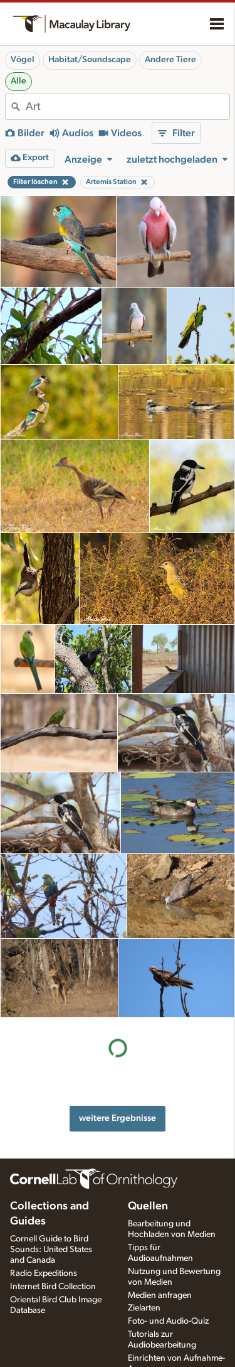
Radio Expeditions (43, 1254)
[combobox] (127, 106)
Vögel (22, 59)
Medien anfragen (160, 1276)
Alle (18, 81)
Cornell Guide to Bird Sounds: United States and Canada (51, 1231)
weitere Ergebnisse (117, 1039)
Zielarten (144, 1289)
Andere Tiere (170, 59)
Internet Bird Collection (53, 1267)
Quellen (148, 1187)
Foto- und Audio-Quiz (168, 1302)
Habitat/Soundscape (89, 59)
